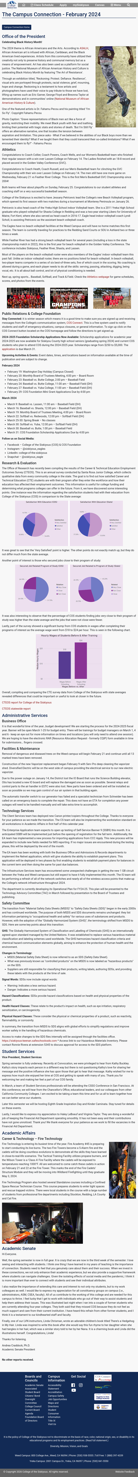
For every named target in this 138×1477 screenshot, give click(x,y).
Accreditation (55, 1392)
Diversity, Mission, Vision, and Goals (69, 1446)
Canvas (100, 5)
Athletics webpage (98, 276)
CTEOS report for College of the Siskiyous (26, 702)
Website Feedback (125, 1471)
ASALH (84, 48)
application (8, 349)
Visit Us (52, 1424)
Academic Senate (34, 1385)
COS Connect (74, 322)
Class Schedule (42, 5)
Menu (116, 5)
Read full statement (96, 1440)
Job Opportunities (57, 1399)
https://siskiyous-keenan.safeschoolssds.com (29, 1040)
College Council (33, 1406)
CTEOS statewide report (16, 708)
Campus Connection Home (17, 27)
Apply (63, 5)
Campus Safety (56, 1395)
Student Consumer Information (54, 1413)
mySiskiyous (81, 5)
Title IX (51, 1420)
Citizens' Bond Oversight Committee (32, 1399)
